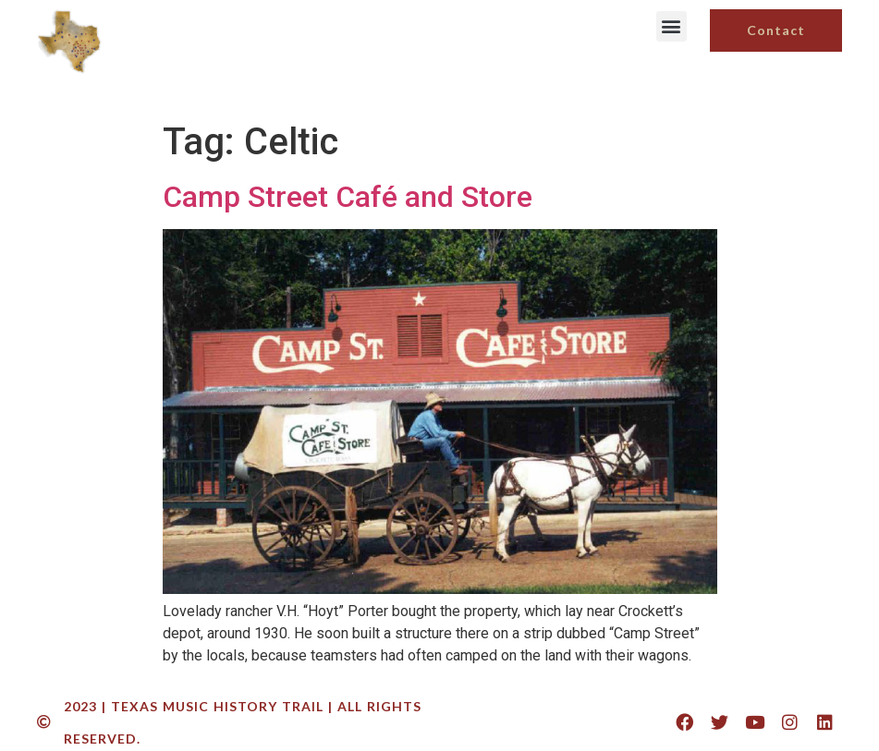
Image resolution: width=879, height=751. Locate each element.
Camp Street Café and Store (347, 196)
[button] (671, 26)
